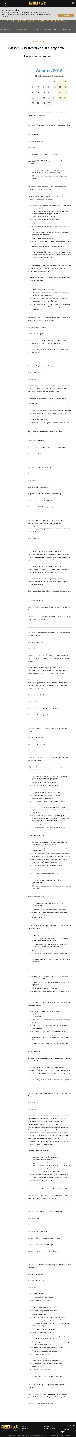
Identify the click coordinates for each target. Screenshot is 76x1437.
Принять (66, 15)
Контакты (25, 1433)
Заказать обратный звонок (51, 1433)
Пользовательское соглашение (38, 1435)
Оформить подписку (49, 1428)
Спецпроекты (65, 29)
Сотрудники (25, 1431)
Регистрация (32, 702)
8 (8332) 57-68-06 (67, 1432)
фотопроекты (36, 29)
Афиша (24, 1426)
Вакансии (25, 1428)
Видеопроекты (50, 29)
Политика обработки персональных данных (15, 1435)
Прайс (45, 1431)
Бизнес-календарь (38, 41)
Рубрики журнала (21, 29)
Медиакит (46, 1426)
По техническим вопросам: (61, 1435)
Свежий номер (5, 29)
